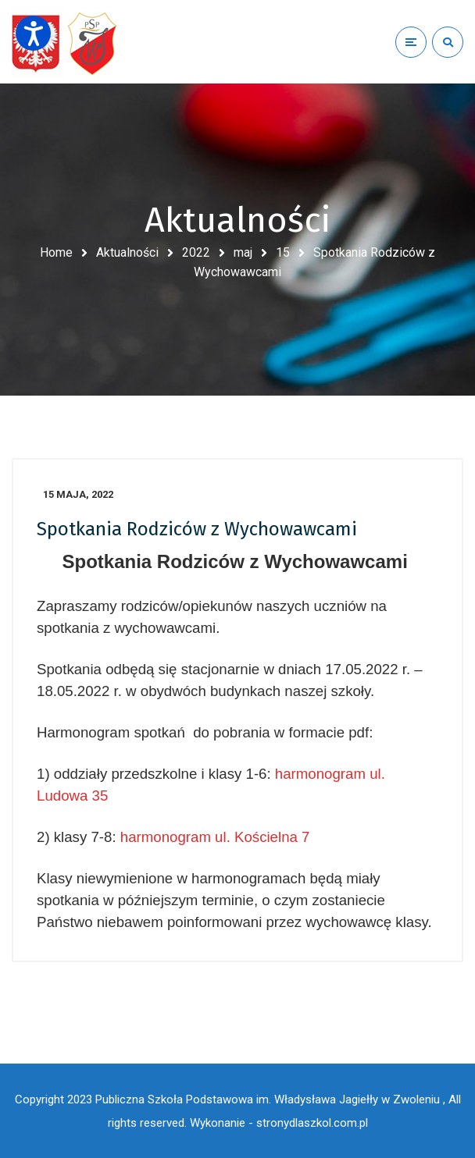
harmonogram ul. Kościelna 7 (215, 837)
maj (243, 252)
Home (56, 252)
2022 (196, 252)
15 (283, 252)
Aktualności (127, 252)
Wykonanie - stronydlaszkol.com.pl (279, 1123)
